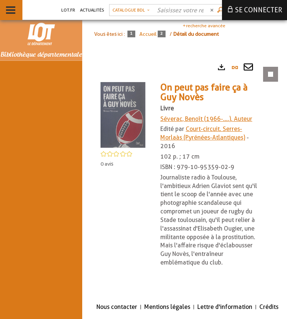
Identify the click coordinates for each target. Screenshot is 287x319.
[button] (123, 114)
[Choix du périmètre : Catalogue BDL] (130, 10)
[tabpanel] (184, 177)
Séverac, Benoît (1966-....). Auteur (206, 118)
